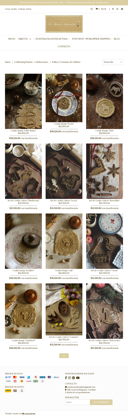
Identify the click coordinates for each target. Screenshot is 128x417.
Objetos (24, 39)
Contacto (64, 46)
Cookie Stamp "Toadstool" (23, 340)
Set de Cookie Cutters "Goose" (104, 270)
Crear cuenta (11, 9)
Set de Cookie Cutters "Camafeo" (64, 337)
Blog (117, 39)
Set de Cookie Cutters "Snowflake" (104, 200)
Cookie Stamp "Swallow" (23, 270)
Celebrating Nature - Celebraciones (31, 62)
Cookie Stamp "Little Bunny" (23, 130)
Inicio (11, 39)
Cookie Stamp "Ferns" (64, 123)
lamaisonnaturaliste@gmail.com (80, 387)
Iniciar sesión (25, 9)
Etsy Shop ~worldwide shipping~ (91, 39)
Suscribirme (101, 402)
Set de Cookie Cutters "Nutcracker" (104, 340)
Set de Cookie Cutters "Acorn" (63, 200)
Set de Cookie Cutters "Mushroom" (23, 200)
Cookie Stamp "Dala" (104, 130)
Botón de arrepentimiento (77, 392)
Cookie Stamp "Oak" (64, 270)
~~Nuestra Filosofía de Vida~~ (52, 39)
